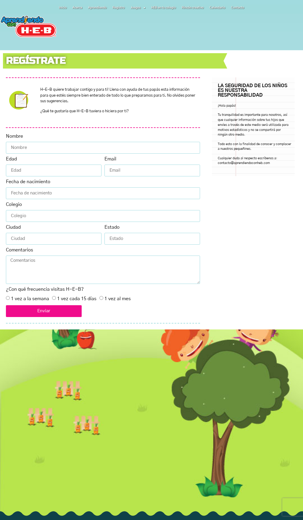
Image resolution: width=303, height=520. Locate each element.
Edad (11, 159)
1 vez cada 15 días (76, 298)
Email (110, 159)
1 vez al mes (117, 298)
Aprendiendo (97, 7)
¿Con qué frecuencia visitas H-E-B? (45, 289)
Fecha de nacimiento (28, 181)
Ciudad (13, 227)
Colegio (14, 204)
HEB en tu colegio (163, 7)
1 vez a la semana (30, 298)
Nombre (14, 136)
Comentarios (19, 250)
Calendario (217, 7)
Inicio (63, 7)
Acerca (77, 7)
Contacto (237, 7)
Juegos (137, 7)
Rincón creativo (193, 7)
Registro (118, 7)
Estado (112, 227)
